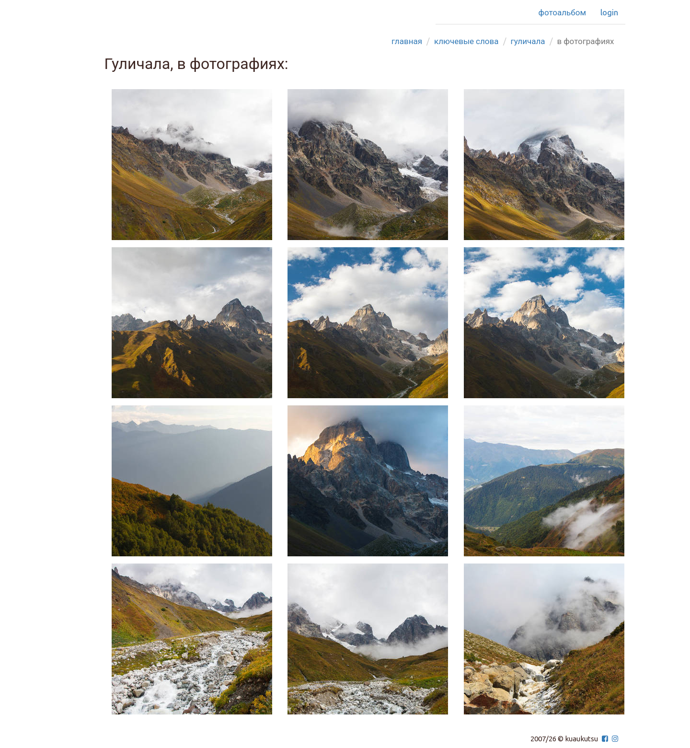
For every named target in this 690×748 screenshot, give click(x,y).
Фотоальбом (562, 12)
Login (609, 12)
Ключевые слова (466, 41)
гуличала (528, 41)
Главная (406, 41)
